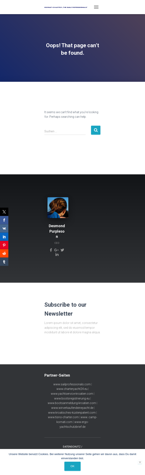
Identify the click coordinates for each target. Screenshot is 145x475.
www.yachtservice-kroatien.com (72, 393)
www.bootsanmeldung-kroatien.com (72, 403)
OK (73, 466)
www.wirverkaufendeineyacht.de (72, 407)
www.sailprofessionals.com (72, 384)
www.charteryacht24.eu (72, 389)
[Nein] (140, 462)
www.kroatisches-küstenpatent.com (72, 412)
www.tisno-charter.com (63, 417)
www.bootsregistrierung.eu (72, 398)
